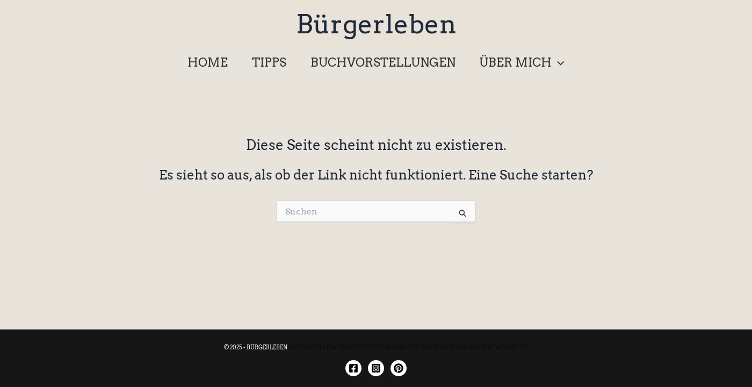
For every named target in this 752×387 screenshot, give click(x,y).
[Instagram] (376, 368)
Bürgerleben (376, 24)
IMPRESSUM (308, 347)
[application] (558, 62)
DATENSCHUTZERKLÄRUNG (368, 347)
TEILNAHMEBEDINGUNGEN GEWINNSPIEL (469, 347)
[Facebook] (353, 368)
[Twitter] (399, 368)
